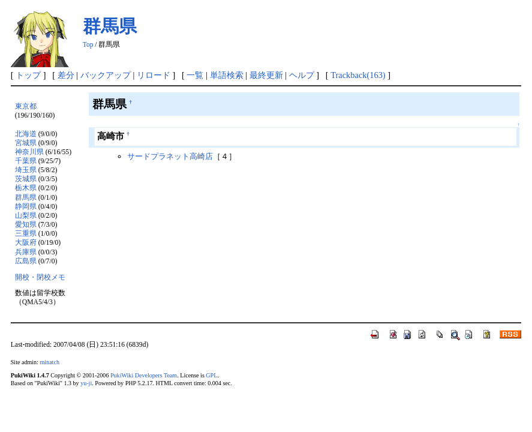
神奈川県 (29, 152)
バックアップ (105, 75)
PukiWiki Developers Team (143, 375)
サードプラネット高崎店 (170, 156)
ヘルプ (301, 75)
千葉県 (26, 161)
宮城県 (26, 143)
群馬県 (110, 26)
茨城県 (26, 179)
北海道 (26, 134)
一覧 (195, 75)
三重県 (26, 234)
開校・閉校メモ (40, 277)
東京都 (26, 106)
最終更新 (266, 75)
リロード (153, 75)
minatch (49, 362)
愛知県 (26, 225)
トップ (28, 75)
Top (88, 44)
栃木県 (26, 188)
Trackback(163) (357, 75)
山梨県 (26, 216)
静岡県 (26, 207)
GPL (211, 375)
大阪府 (26, 243)
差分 (66, 75)
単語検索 (227, 75)
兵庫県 (26, 252)
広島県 (26, 261)
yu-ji (86, 383)
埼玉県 (26, 170)
